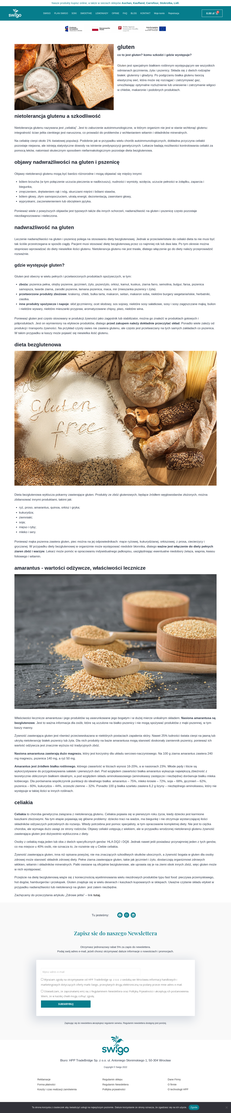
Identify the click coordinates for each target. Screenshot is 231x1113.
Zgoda (193, 1107)
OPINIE (115, 13)
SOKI (74, 13)
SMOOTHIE (86, 13)
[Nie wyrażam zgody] (226, 1107)
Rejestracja (173, 13)
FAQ (125, 13)
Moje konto (159, 13)
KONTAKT (145, 13)
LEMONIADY (101, 13)
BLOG (134, 13)
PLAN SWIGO (61, 13)
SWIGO (47, 13)
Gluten (121, 65)
